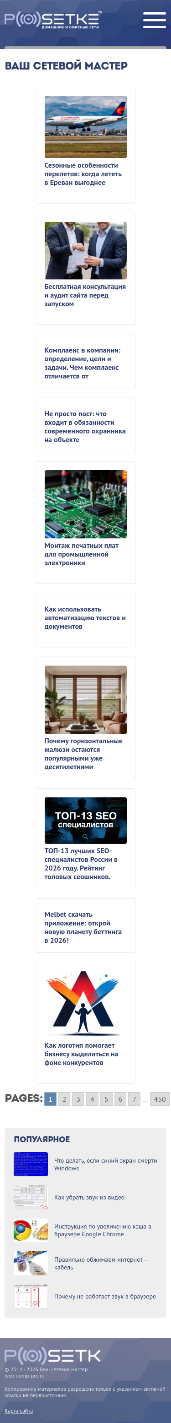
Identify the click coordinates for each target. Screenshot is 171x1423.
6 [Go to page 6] (121, 1099)
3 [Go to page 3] (78, 1099)
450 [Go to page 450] (160, 1099)
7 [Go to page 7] (134, 1099)
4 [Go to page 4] (92, 1099)
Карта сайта (19, 1410)
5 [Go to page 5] (106, 1099)
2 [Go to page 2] (64, 1099)
